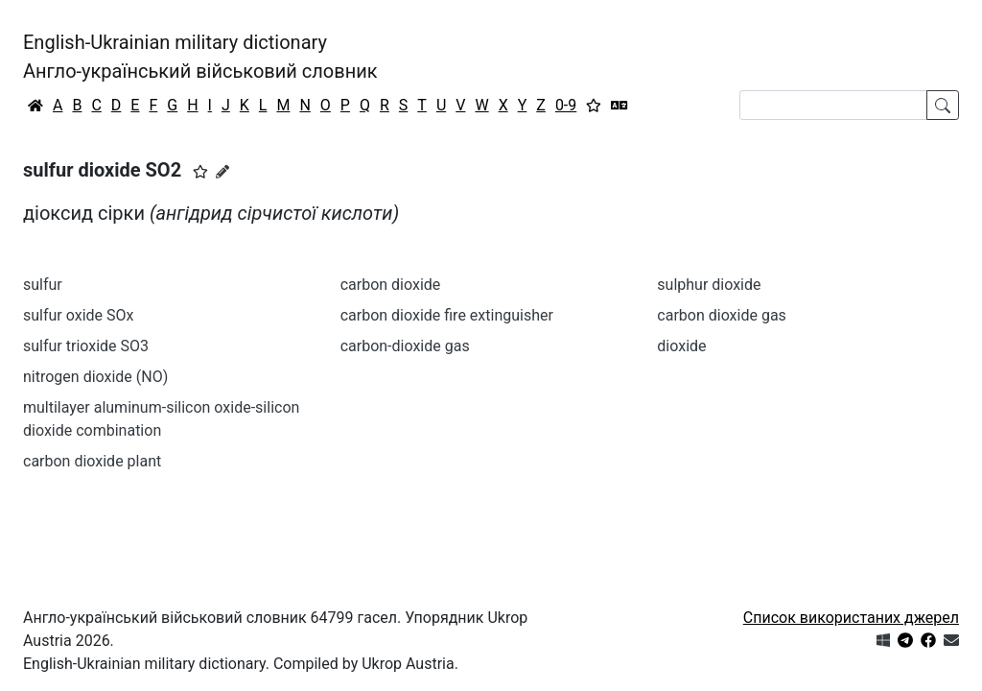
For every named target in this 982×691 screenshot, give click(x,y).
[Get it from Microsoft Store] (883, 640)
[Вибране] (593, 105)
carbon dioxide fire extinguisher (446, 315)
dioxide (681, 346)
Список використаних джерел (851, 617)
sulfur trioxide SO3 (86, 346)
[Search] (833, 105)
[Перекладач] (619, 105)
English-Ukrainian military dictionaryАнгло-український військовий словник (200, 57)
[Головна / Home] (35, 105)
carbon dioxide (390, 284)
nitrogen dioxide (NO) (95, 377)
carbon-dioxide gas (405, 346)
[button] (200, 172)
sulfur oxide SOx (78, 315)
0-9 (565, 105)
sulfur (42, 284)
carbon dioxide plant (92, 461)
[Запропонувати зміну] (222, 171)
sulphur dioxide (708, 284)
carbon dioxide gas (721, 315)
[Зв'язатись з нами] (951, 640)
